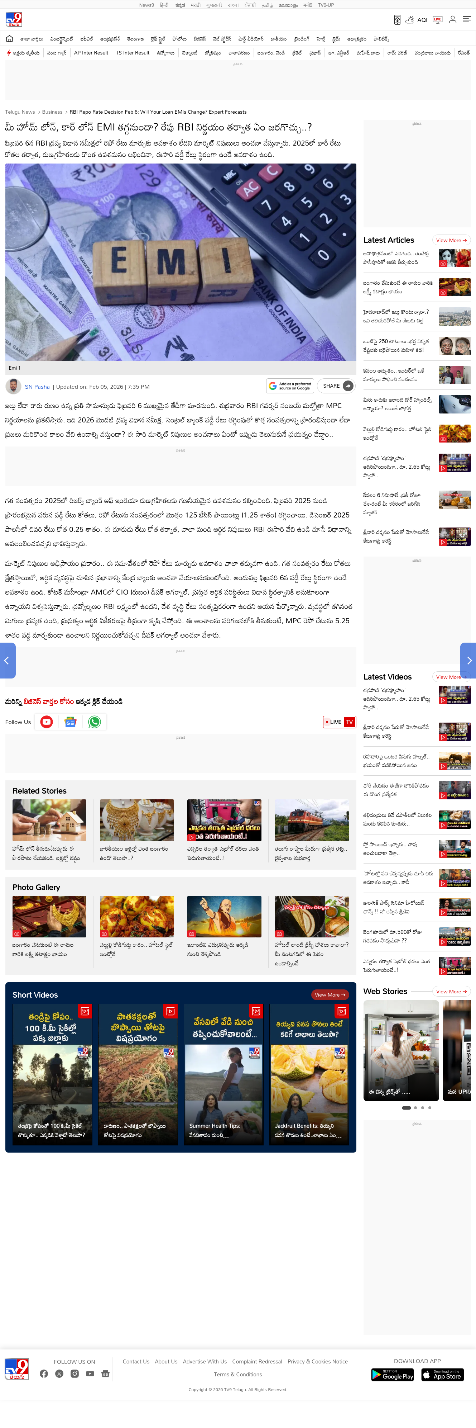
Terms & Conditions (238, 1375)
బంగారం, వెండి (271, 52)
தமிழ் (267, 4)
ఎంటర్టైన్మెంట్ (62, 38)
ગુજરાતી (214, 4)
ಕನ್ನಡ (180, 4)
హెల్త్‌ (321, 38)
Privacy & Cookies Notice (318, 1362)
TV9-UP (326, 4)
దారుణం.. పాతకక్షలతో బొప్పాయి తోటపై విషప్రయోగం (135, 1130)
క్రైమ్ (336, 38)
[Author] (13, 386)
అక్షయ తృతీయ (26, 52)
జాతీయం (279, 38)
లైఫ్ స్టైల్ (158, 38)
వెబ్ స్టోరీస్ (222, 38)
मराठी (196, 4)
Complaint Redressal (257, 1362)
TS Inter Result (132, 52)
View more (330, 994)
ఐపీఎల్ (87, 38)
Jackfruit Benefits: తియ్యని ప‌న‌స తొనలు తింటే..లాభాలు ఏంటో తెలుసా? (308, 1130)
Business (52, 112)
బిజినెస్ (200, 38)
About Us (166, 1362)
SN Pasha (37, 387)
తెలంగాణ (136, 38)
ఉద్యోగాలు (166, 52)
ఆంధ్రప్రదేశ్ (110, 38)
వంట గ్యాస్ (57, 52)
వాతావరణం (239, 52)
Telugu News (20, 112)
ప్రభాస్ (315, 52)
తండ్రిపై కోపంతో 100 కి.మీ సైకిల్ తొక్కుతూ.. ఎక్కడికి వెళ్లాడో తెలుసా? (51, 1130)
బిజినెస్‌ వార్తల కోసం (49, 701)
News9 (146, 4)
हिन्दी (165, 4)
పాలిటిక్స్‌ (381, 38)
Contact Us (136, 1362)
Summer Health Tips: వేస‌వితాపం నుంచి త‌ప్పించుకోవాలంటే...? (215, 1130)
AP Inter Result (91, 52)
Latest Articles (389, 239)
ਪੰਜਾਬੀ (250, 4)
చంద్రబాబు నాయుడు (433, 52)
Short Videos (35, 994)
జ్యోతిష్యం (213, 52)
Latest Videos (388, 676)
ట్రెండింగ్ (302, 38)
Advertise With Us (205, 1362)
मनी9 (307, 4)
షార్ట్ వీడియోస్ (251, 38)
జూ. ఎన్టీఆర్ (338, 52)
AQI (423, 19)
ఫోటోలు (180, 38)
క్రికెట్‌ (297, 52)
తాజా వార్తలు (32, 38)
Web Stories (385, 991)
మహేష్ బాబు (368, 52)
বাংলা (233, 4)
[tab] (406, 1108)
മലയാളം (288, 4)
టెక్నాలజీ (189, 52)
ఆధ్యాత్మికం (356, 38)
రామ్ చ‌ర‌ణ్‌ (397, 52)
